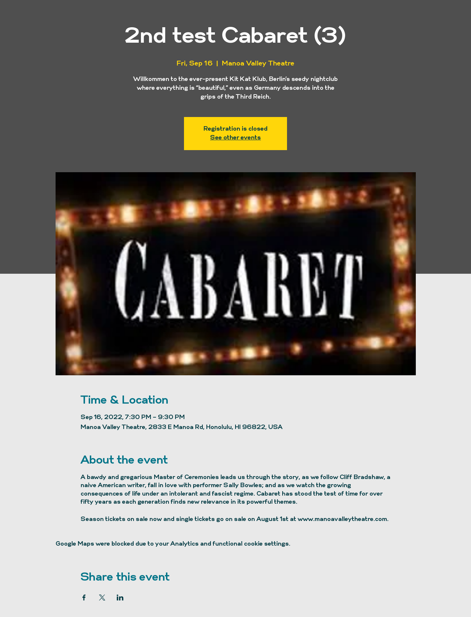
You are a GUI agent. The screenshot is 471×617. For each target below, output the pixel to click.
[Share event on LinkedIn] (120, 597)
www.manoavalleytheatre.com (342, 519)
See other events (235, 138)
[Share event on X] (102, 597)
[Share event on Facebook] (84, 597)
